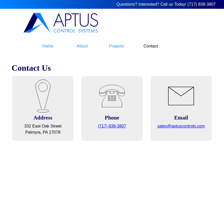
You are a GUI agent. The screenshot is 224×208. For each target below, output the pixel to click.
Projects (116, 46)
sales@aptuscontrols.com (181, 126)
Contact (151, 46)
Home (48, 46)
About (82, 46)
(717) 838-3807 (202, 4)
